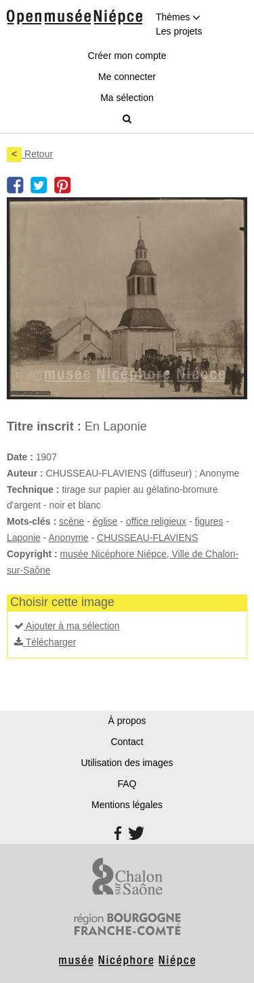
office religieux (156, 521)
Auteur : (25, 473)
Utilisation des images (127, 762)
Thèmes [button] (178, 17)
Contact (126, 741)
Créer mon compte (127, 55)
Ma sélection (127, 97)
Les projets (179, 31)
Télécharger (45, 642)
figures (209, 521)
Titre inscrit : (44, 426)
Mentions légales (127, 804)
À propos (127, 720)
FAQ (126, 783)
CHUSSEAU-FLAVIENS (147, 537)
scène (71, 521)
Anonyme (69, 537)
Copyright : (32, 553)
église (105, 521)
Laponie (24, 537)
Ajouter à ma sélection (67, 625)
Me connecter (127, 76)
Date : (20, 457)
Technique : (33, 489)
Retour (30, 153)
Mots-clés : (31, 521)
